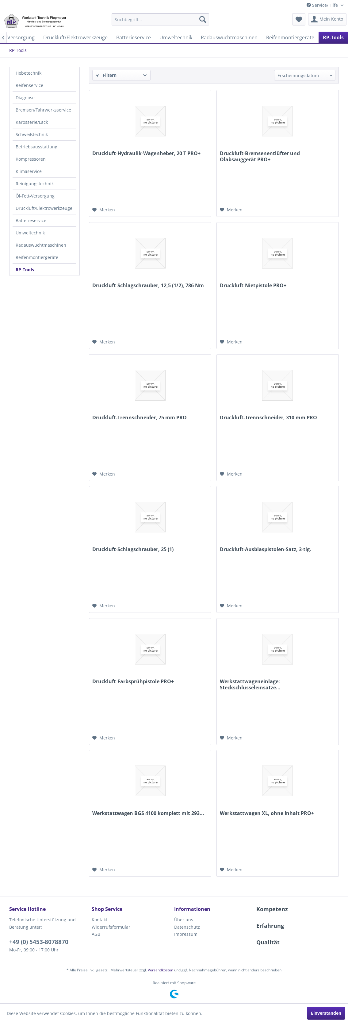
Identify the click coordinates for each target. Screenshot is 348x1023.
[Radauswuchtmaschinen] (229, 37)
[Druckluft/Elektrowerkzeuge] (75, 37)
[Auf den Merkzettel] (103, 210)
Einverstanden (326, 1013)
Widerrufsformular (111, 927)
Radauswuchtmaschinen (41, 245)
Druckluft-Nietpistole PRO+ (253, 285)
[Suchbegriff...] (160, 19)
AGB (96, 934)
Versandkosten (160, 970)
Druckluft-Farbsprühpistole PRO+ (133, 681)
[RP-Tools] (333, 37)
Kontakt (99, 920)
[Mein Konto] (327, 19)
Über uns (183, 920)
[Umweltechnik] (176, 37)
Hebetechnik (28, 73)
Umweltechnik (30, 233)
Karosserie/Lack (32, 122)
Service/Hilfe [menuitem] (323, 5)
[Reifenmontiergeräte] (290, 37)
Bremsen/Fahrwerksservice (43, 110)
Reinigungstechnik (35, 183)
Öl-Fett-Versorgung (35, 196)
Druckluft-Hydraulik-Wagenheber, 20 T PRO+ (146, 153)
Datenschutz (187, 927)
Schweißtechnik (32, 134)
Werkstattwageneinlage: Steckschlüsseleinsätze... (250, 684)
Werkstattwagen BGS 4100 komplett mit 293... (148, 813)
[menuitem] (160, 19)
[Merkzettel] (298, 19)
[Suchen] (202, 19)
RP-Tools (25, 269)
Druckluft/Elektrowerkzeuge (44, 208)
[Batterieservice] (133, 37)
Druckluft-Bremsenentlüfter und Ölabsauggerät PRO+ (260, 156)
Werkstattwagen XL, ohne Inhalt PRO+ (267, 813)
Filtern (106, 75)
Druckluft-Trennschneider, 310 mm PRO (268, 417)
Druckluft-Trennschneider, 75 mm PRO (139, 417)
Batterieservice (31, 220)
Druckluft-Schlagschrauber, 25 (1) (133, 549)
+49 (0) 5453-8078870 (38, 942)
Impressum (185, 934)
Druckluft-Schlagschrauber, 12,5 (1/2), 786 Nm (148, 285)
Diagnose (25, 97)
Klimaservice (29, 171)
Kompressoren (31, 159)
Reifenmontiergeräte (37, 257)
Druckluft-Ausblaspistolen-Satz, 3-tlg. (265, 549)
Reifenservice (29, 85)
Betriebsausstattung (36, 147)
